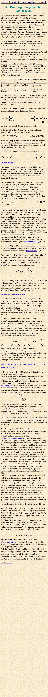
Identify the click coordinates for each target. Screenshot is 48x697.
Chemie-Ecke (15, 2)
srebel (42, 2)
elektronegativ (6, 386)
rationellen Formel (16, 130)
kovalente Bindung (31, 242)
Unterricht (31, 2)
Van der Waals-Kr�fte (13, 438)
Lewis (13, 294)
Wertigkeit (13, 169)
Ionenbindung (31, 251)
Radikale (21, 265)
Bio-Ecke (5, 2)
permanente (28, 508)
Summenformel (27, 41)
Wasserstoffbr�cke (8, 542)
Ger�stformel (14, 141)
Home (24, 2)
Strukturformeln (10, 108)
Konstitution (19, 64)
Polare (4, 364)
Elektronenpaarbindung (10, 242)
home (2, 563)
